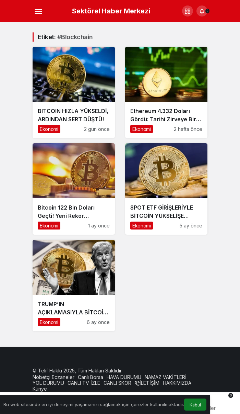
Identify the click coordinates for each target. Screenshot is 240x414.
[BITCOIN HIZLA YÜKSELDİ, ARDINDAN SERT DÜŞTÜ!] (74, 92)
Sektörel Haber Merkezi (111, 11)
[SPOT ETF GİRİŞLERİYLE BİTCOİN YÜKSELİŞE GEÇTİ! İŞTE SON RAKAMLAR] (166, 189)
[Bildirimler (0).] (201, 10)
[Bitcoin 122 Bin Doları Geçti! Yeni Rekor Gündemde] (74, 189)
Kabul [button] (195, 404)
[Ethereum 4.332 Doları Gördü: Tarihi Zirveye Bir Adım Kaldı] (166, 92)
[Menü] (38, 10)
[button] (187, 10)
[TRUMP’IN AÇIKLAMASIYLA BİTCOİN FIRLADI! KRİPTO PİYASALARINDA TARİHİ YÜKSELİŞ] (74, 285)
